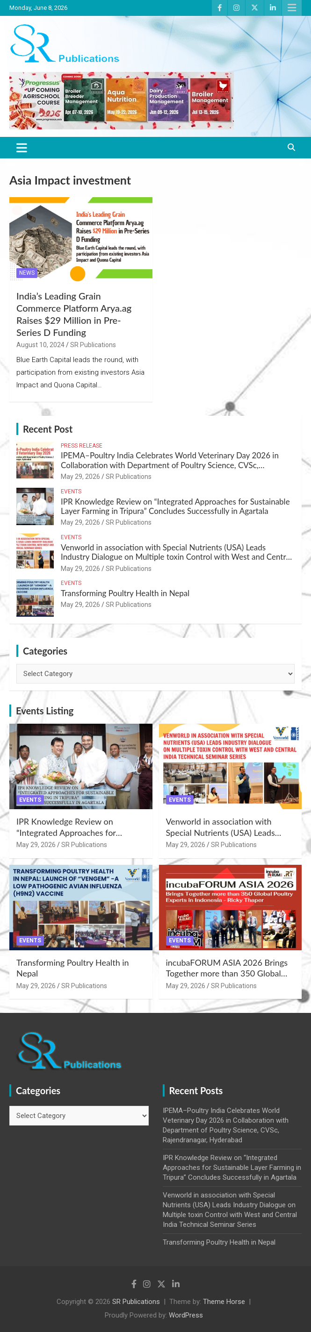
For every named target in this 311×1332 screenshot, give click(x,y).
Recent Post (47, 429)
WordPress (186, 1315)
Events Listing (44, 710)
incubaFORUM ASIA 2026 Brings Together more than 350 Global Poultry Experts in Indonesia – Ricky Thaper (227, 978)
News (27, 273)
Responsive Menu (292, 8)
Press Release (81, 445)
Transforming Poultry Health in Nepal (125, 593)
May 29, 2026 (80, 476)
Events (71, 491)
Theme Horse (224, 1301)
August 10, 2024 (40, 345)
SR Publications (93, 345)
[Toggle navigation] (21, 147)
